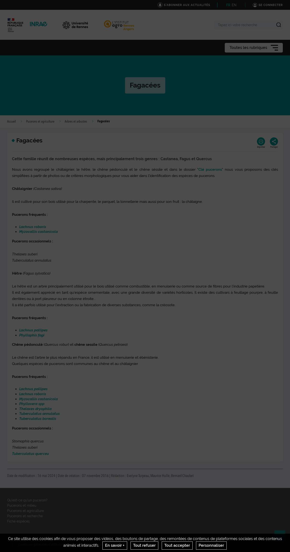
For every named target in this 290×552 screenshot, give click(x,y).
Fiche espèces (18, 521)
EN (234, 5)
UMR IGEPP (114, 540)
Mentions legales (211, 540)
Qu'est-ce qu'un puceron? (27, 500)
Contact (69, 540)
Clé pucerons (210, 169)
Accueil (11, 121)
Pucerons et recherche (25, 516)
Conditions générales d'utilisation (41, 544)
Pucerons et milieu (21, 505)
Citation (183, 540)
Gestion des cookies (89, 544)
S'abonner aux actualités (150, 540)
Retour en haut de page (281, 537)
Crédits (91, 540)
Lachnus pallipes (33, 389)
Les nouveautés (42, 540)
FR (228, 5)
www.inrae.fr (274, 540)
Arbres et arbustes (76, 121)
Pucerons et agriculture (40, 121)
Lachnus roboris (32, 394)
